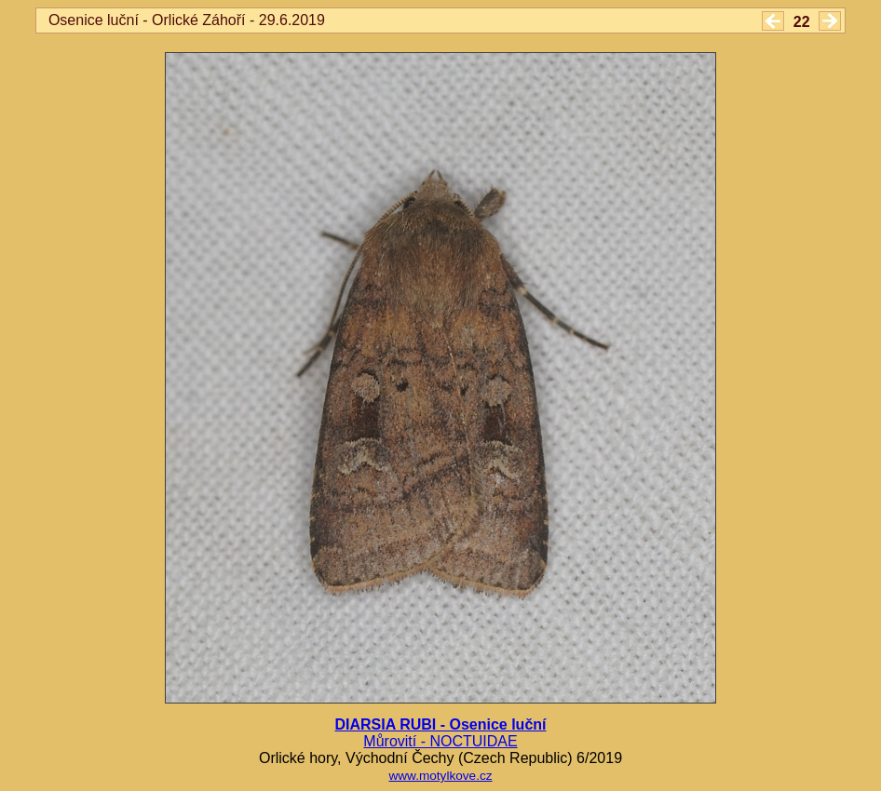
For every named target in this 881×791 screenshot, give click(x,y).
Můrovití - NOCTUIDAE (440, 741)
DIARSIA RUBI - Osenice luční (441, 724)
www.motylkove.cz (440, 776)
